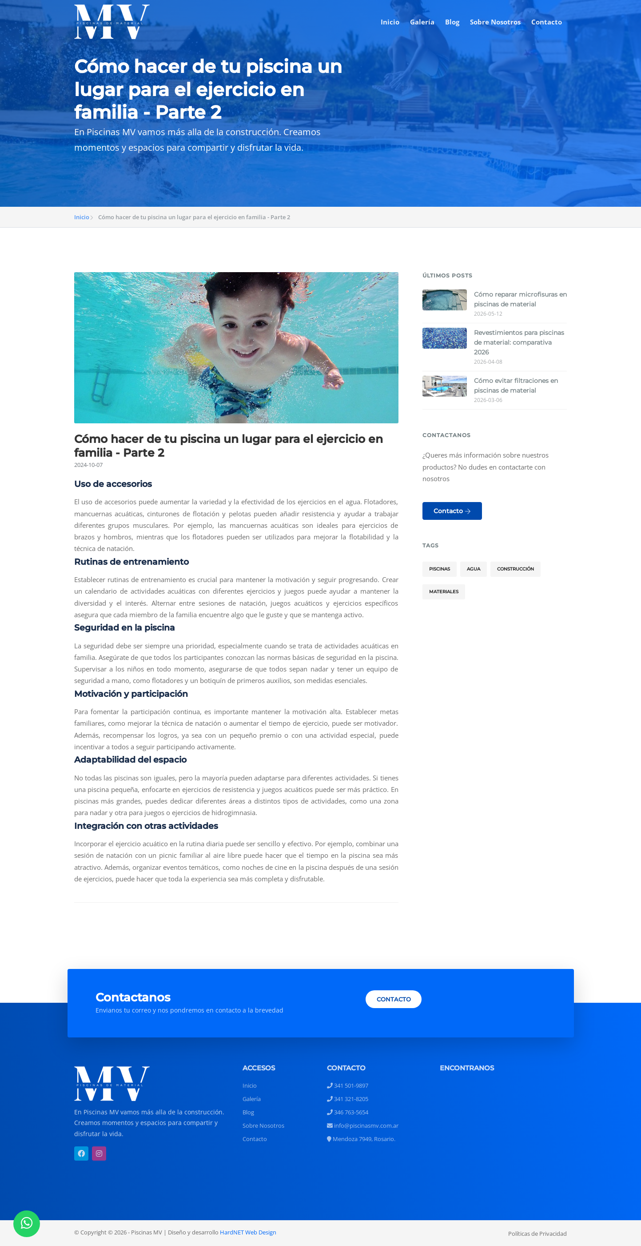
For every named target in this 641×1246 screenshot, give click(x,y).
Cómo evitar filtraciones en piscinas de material (516, 385)
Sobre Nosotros (495, 21)
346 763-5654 (347, 1112)
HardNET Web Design (248, 1232)
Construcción (515, 569)
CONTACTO (394, 999)
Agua (473, 569)
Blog (452, 21)
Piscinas (439, 569)
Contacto (546, 21)
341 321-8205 (347, 1099)
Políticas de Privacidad (537, 1234)
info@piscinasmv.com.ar (362, 1125)
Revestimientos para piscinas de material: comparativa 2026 (519, 342)
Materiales (443, 592)
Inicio (390, 21)
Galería (422, 21)
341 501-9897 (347, 1085)
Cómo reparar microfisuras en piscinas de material (520, 299)
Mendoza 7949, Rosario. (361, 1139)
